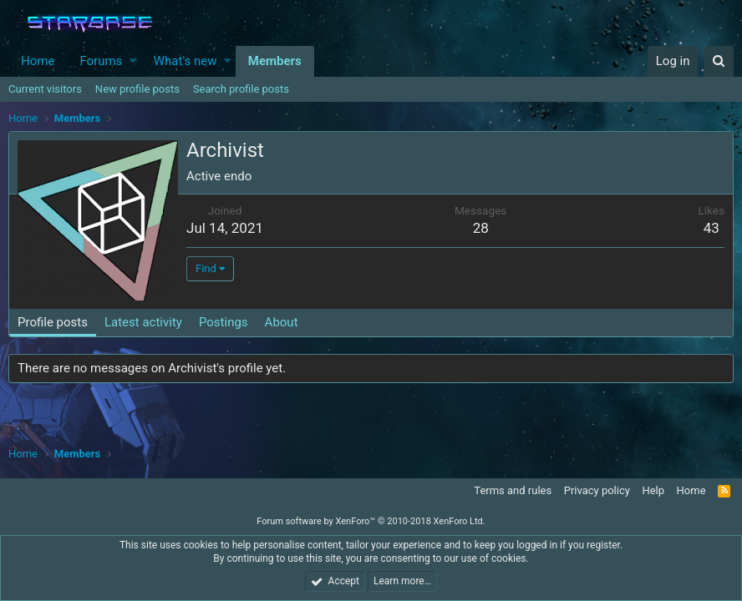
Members (275, 60)
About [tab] (281, 322)
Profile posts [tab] (53, 322)
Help (653, 490)
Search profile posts (241, 89)
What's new (185, 60)
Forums (100, 60)
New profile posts (137, 89)
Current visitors (45, 89)
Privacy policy (597, 490)
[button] (133, 61)
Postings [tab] (223, 322)
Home (37, 60)
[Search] (719, 61)
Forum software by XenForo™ (371, 521)
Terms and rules (512, 490)
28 (481, 228)
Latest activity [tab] (143, 322)
